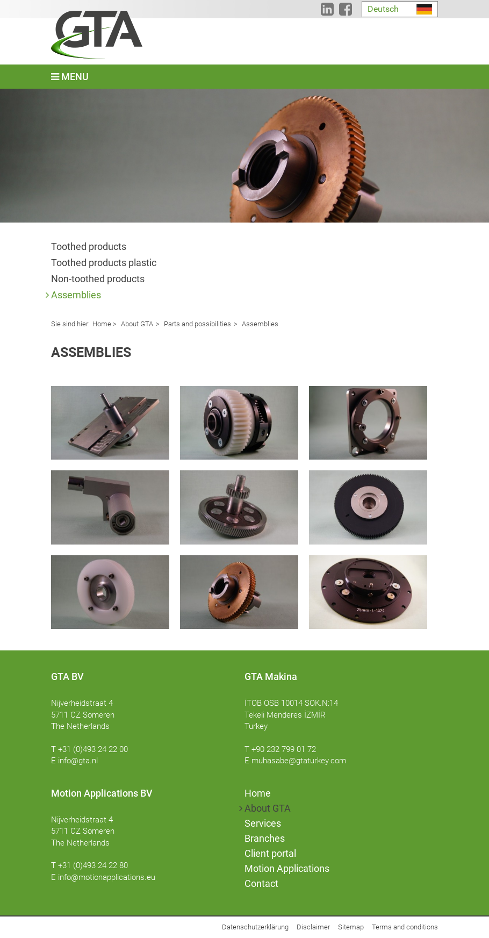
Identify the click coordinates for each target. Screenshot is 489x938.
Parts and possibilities (196, 324)
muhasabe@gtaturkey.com (298, 760)
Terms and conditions (405, 927)
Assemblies (76, 294)
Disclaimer (313, 927)
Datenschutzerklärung (255, 927)
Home (101, 324)
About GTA (136, 324)
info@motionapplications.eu (106, 877)
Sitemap (351, 927)
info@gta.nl (78, 760)
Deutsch (383, 9)
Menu (70, 76)
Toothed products (88, 246)
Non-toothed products (98, 278)
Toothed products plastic (103, 262)
